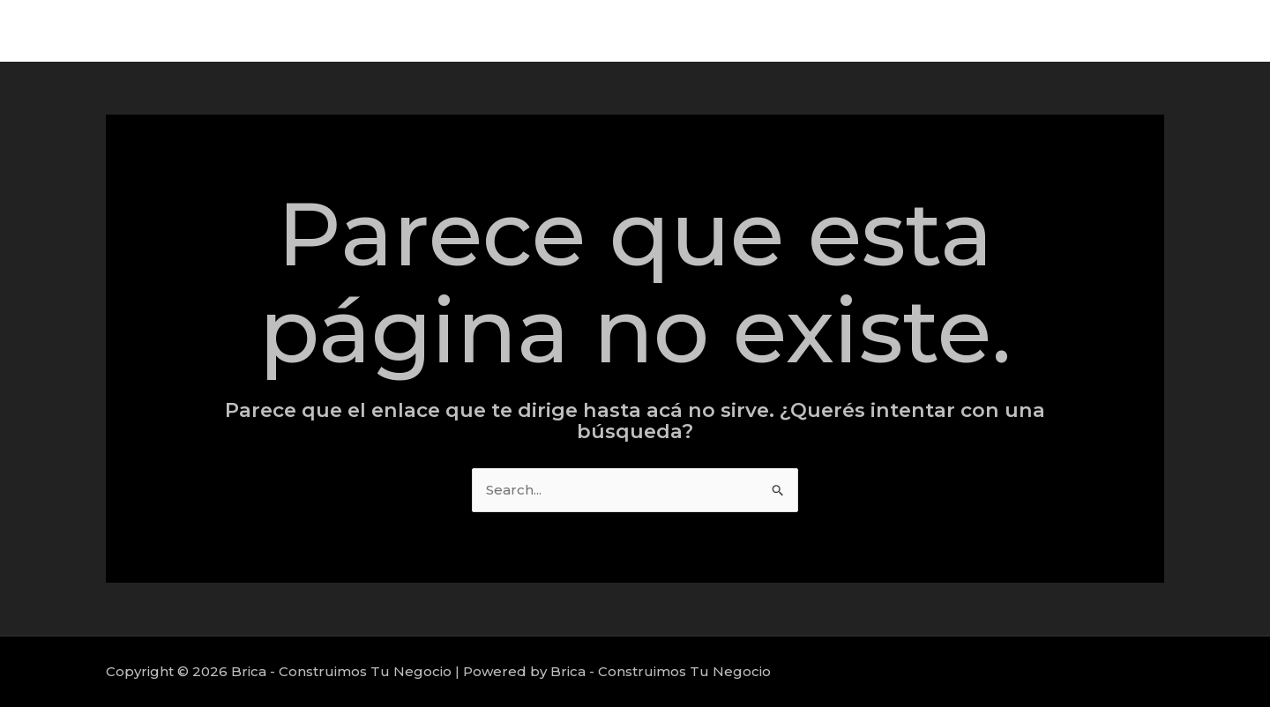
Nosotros (1194, 30)
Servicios (1010, 30)
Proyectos (1101, 30)
